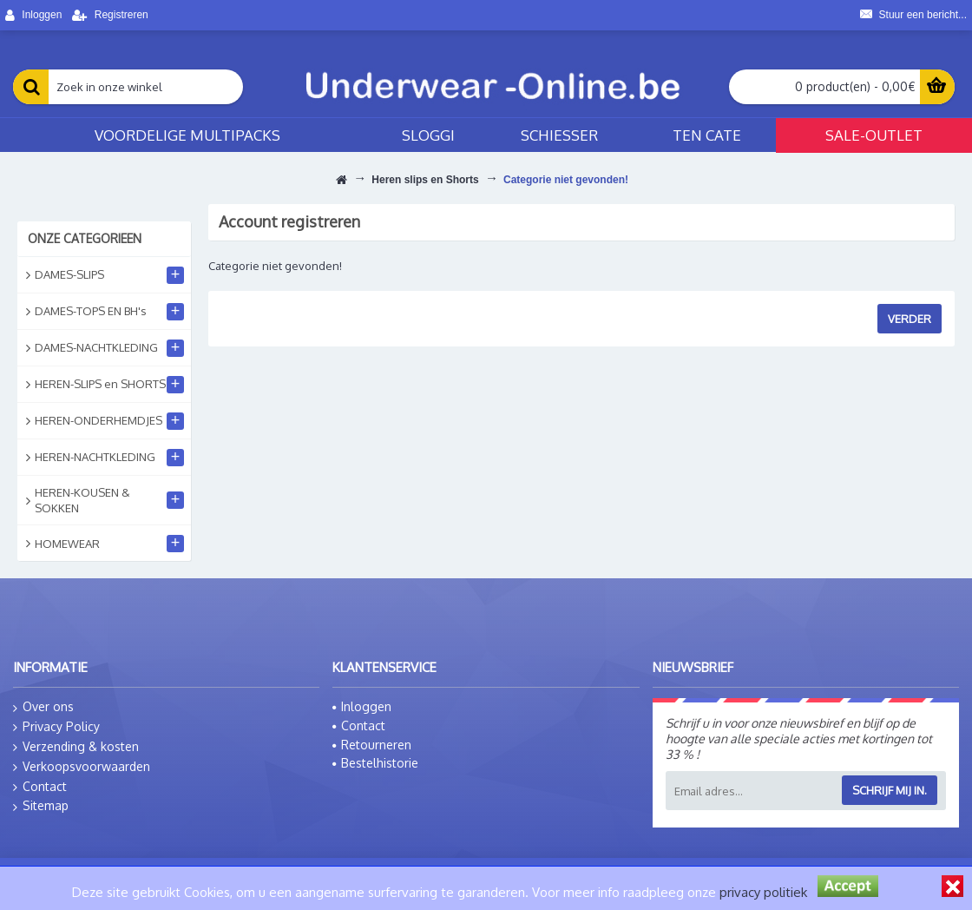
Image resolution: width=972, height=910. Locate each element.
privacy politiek (763, 892)
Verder (909, 319)
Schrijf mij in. (889, 790)
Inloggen (361, 706)
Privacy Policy (56, 727)
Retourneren (371, 744)
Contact (40, 787)
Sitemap (41, 806)
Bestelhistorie (375, 762)
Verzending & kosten (76, 747)
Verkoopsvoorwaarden (81, 767)
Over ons (43, 707)
